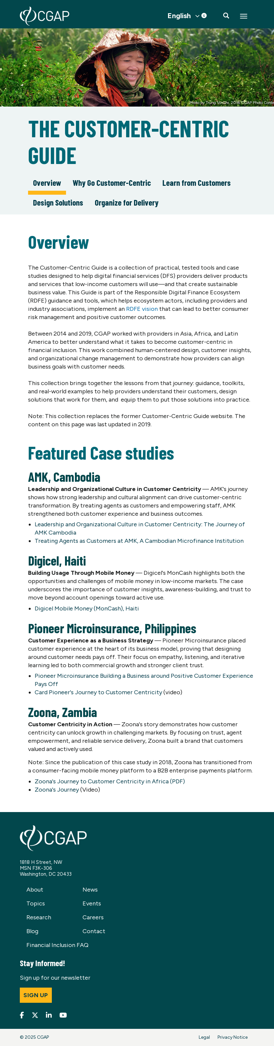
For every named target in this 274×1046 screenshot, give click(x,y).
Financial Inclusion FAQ (57, 945)
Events (92, 903)
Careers (93, 917)
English (179, 16)
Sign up (35, 995)
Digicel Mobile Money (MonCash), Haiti (87, 608)
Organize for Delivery (126, 202)
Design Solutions (58, 202)
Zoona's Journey (57, 789)
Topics (35, 903)
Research (38, 917)
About (34, 889)
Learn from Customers (196, 182)
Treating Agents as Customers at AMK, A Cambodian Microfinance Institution (139, 540)
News (90, 889)
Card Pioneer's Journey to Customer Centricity (98, 692)
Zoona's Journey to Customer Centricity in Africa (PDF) (110, 781)
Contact (94, 931)
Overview (47, 182)
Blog (32, 931)
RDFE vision (142, 308)
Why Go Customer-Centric (112, 182)
